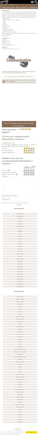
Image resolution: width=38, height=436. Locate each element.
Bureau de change (20, 316)
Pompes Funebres (20, 397)
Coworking (20, 339)
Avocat (20, 311)
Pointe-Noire (20, 269)
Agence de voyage (20, 299)
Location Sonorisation (20, 379)
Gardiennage (20, 359)
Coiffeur (20, 324)
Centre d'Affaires (20, 319)
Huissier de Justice (20, 362)
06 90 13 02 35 (11, 45)
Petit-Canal (20, 264)
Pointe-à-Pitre (20, 266)
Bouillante (20, 223)
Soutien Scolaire (20, 407)
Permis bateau (20, 392)
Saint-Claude (20, 274)
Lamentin (20, 244)
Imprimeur (20, 364)
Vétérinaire (20, 422)
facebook (18, 72)
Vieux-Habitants (20, 286)
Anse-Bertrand (20, 213)
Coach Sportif (20, 321)
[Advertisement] (18, 102)
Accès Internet (20, 296)
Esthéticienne (20, 354)
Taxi (20, 412)
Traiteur (20, 417)
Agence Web (20, 304)
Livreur (20, 372)
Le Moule (20, 246)
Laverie (20, 369)
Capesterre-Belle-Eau (20, 226)
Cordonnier (20, 331)
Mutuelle (20, 382)
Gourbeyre (20, 236)
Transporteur (20, 419)
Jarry (20, 241)
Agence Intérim (20, 301)
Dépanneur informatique (20, 351)
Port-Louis (20, 271)
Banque (20, 314)
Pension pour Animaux (20, 389)
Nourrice (20, 387)
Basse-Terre (20, 221)
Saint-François (20, 276)
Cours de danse (20, 336)
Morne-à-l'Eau (20, 259)
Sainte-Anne (20, 279)
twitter (24, 72)
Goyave (20, 239)
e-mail (11, 72)
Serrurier (20, 402)
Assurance (20, 306)
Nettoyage (20, 384)
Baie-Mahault (20, 216)
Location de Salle (20, 377)
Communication (20, 326)
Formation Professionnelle (20, 356)
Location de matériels (20, 374)
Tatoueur (20, 409)
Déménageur (20, 346)
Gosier (20, 234)
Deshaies (20, 228)
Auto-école (20, 309)
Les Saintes (20, 251)
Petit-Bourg (20, 261)
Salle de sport (20, 399)
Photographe (20, 394)
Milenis (20, 256)
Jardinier (20, 367)
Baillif (20, 218)
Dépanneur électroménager (20, 349)
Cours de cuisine (20, 334)
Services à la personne (20, 404)
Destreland (20, 231)
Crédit (20, 344)
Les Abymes (20, 249)
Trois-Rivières (20, 284)
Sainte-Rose (20, 281)
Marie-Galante (20, 254)
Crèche (20, 341)
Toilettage (20, 414)
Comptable (20, 329)
